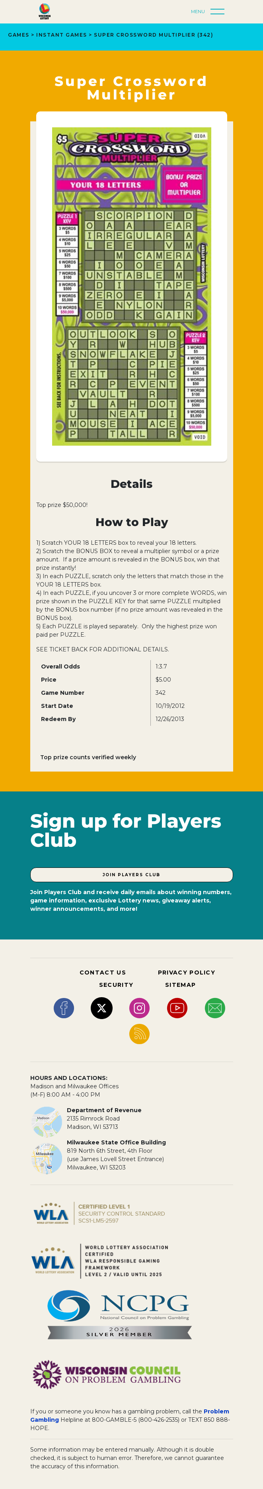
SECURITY (116, 984)
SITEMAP (180, 984)
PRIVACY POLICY (186, 972)
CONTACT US (103, 972)
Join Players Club (131, 874)
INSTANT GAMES (61, 35)
